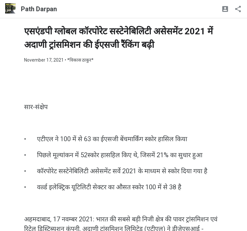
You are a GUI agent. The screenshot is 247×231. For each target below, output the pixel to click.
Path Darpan (39, 9)
